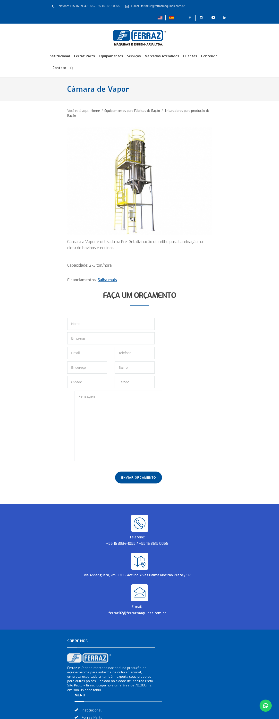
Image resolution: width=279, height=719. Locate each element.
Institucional (59, 56)
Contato (59, 68)
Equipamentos (111, 56)
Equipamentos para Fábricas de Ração (114, 111)
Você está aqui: (59, 111)
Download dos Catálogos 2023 (176, 637)
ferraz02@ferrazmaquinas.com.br (137, 536)
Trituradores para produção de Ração (173, 111)
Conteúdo (209, 56)
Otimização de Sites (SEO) (169, 712)
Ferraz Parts (84, 56)
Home (76, 111)
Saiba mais (88, 276)
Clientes (190, 56)
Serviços (134, 56)
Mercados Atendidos (162, 56)
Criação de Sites (130, 712)
